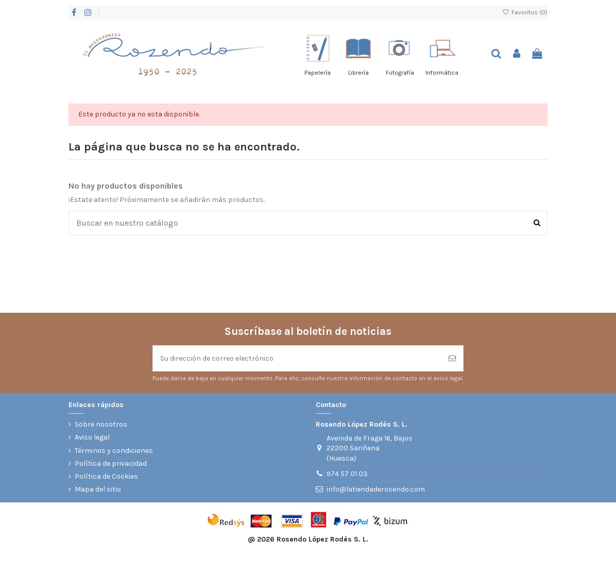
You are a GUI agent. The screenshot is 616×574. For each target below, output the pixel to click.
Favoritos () (524, 12)
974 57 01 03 (347, 473)
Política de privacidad (111, 463)
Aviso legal (92, 437)
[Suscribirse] (452, 358)
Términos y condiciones (114, 450)
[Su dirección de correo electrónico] (297, 358)
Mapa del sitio (98, 489)
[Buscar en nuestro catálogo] (536, 223)
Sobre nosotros (101, 424)
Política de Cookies (106, 476)
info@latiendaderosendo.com (376, 489)
